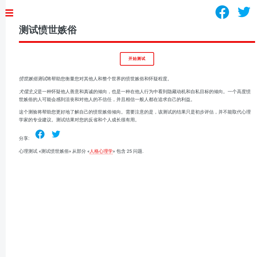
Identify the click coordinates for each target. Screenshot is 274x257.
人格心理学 (101, 151)
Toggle (13, 13)
